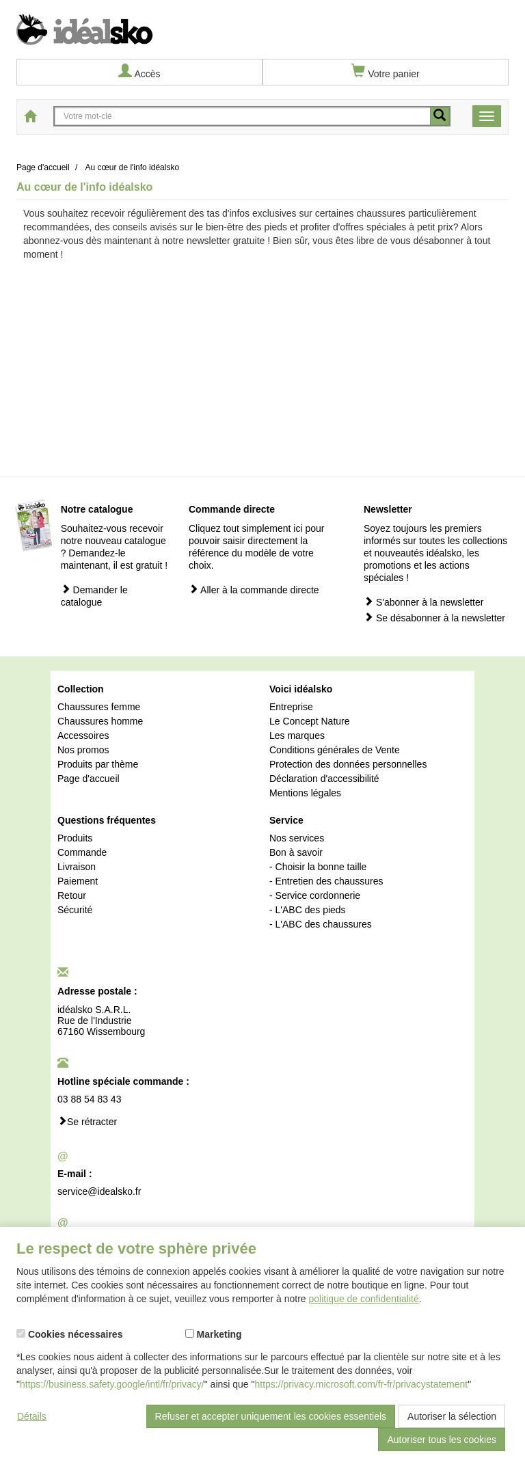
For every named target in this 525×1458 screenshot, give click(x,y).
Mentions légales (305, 792)
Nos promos (83, 749)
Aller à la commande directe (254, 589)
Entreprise (291, 706)
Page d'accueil (88, 778)
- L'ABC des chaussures (320, 924)
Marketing (213, 1334)
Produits (74, 838)
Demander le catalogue (94, 596)
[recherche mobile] (439, 116)
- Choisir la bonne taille (317, 866)
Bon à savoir (296, 852)
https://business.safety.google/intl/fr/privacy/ (112, 1384)
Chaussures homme (100, 721)
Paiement (77, 881)
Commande (82, 852)
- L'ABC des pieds (307, 909)
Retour (71, 895)
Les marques (297, 735)
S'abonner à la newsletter (423, 602)
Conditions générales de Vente (334, 749)
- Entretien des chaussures (326, 881)
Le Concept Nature (309, 721)
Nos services (296, 838)
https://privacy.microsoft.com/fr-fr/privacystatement (361, 1384)
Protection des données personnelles (348, 764)
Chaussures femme (98, 706)
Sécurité (74, 909)
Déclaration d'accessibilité (324, 778)
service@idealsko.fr (99, 1191)
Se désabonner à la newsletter (434, 617)
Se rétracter (87, 1121)
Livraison (76, 866)
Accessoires (83, 735)
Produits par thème (97, 764)
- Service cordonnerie (314, 895)
